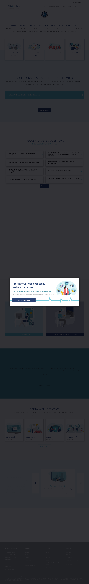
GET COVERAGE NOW (24, 300)
